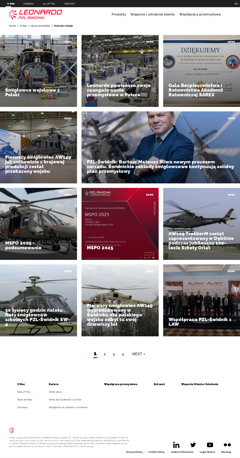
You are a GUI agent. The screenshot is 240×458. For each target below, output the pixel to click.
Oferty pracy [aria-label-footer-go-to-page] (57, 392)
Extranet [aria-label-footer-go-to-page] (161, 384)
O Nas (23, 25)
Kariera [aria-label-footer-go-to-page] (55, 384)
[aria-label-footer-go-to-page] (176, 445)
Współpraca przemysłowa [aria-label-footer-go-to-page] (122, 384)
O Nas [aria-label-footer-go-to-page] (22, 384)
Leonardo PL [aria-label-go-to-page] (35, 14)
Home (13, 25)
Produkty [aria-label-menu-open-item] (119, 14)
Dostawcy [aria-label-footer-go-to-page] (24, 407)
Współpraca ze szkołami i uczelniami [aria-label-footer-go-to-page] (70, 407)
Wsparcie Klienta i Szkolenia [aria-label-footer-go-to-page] (201, 384)
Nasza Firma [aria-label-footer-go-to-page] (25, 392)
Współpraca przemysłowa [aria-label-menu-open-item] (200, 14)
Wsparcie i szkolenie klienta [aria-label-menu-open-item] (153, 14)
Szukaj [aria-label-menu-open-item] (227, 14)
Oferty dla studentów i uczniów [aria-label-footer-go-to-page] (66, 399)
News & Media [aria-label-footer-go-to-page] (26, 399)
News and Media (40, 25)
